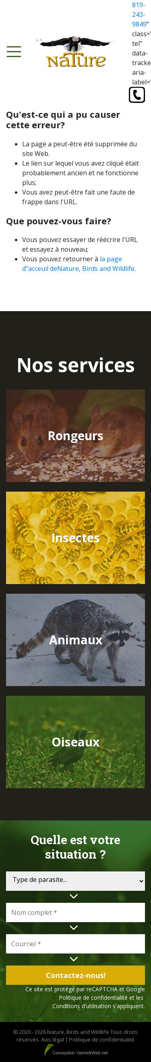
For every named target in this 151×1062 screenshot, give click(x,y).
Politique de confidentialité (93, 997)
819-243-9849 (139, 14)
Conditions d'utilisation (81, 1006)
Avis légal (52, 1039)
